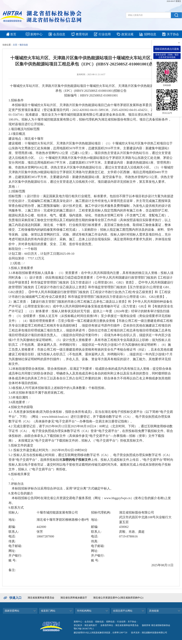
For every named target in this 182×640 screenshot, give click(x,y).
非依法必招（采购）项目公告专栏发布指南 (167, 56)
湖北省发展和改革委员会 (41, 597)
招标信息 (99, 622)
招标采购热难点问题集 (167, 49)
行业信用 (105, 34)
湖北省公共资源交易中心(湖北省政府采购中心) (118, 597)
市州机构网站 (84, 610)
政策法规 (127, 34)
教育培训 (82, 34)
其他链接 (154, 610)
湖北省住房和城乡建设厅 (73, 597)
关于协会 (173, 34)
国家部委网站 (12, 610)
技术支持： (136, 632)
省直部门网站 (48, 610)
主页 (15, 45)
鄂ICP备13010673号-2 (84, 629)
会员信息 (59, 34)
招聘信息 (150, 34)
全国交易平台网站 (122, 610)
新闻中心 (36, 34)
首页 (13, 34)
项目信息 (23, 45)
